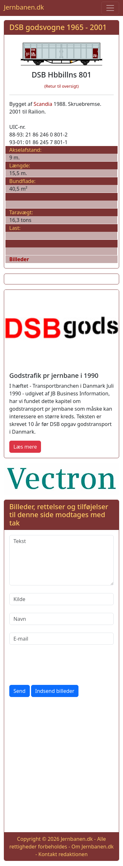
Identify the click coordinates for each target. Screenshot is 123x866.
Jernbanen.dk (24, 7)
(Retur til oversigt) (62, 86)
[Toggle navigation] (110, 8)
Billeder (19, 259)
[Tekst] (61, 560)
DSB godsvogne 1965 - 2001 (58, 27)
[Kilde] (61, 599)
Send (19, 690)
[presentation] (58, 664)
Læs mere (25, 446)
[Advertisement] (61, 766)
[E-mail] (61, 639)
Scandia (43, 103)
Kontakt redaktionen (63, 854)
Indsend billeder (54, 690)
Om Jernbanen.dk (92, 846)
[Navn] (61, 619)
